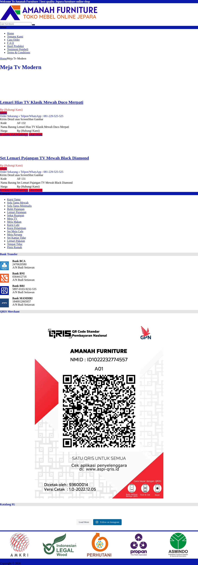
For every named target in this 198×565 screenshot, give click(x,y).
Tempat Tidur (14, 244)
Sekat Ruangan (15, 215)
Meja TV (12, 218)
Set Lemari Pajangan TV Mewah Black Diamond (44, 158)
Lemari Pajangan (16, 212)
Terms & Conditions (18, 52)
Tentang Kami (15, 36)
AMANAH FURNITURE (36, 563)
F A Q (10, 42)
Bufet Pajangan (15, 209)
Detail (3, 112)
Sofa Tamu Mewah (17, 202)
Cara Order (13, 39)
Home (10, 33)
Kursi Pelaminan (16, 228)
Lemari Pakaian (16, 240)
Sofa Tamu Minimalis (19, 205)
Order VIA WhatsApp (14, 134)
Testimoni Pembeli (17, 49)
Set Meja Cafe (15, 231)
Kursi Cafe (13, 224)
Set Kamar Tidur (16, 237)
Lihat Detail (35, 134)
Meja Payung (14, 234)
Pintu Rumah (14, 247)
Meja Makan (14, 221)
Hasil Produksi (15, 46)
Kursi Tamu (13, 199)
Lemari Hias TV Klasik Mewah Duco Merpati (41, 102)
